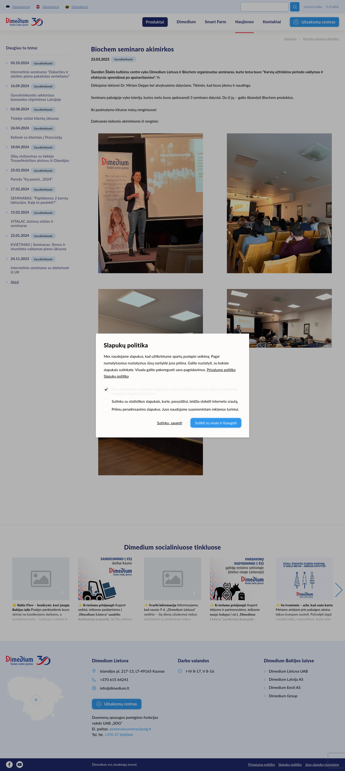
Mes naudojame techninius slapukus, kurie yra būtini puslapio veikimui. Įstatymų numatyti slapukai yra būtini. (174, 391)
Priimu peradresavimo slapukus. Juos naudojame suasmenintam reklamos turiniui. (175, 409)
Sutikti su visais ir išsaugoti (216, 423)
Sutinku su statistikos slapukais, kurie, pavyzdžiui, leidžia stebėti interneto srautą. (175, 401)
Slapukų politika (116, 376)
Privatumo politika (221, 370)
